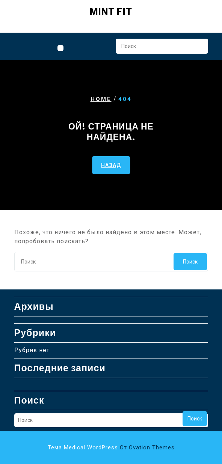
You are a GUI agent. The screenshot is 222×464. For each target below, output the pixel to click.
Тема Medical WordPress (111, 447)
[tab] (60, 48)
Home (101, 99)
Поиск (198, 48)
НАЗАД (111, 165)
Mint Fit (111, 11)
